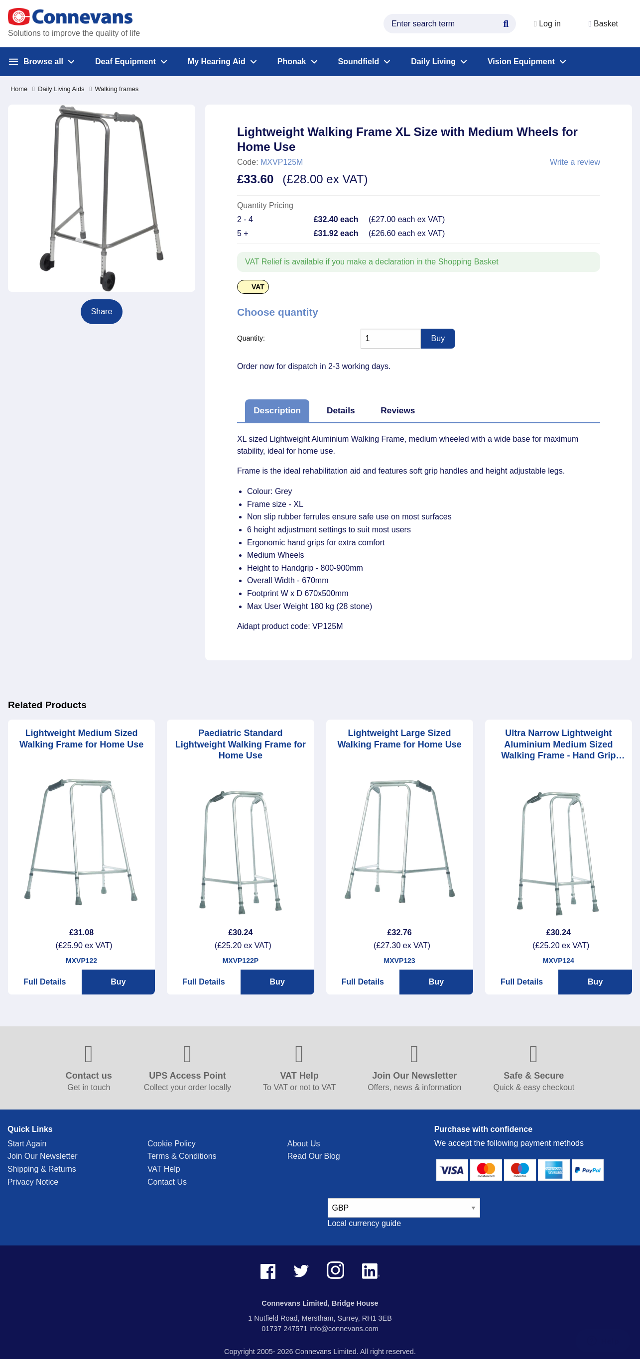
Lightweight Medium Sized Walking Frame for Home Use (81, 738)
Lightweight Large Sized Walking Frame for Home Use (399, 738)
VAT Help (163, 1169)
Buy (118, 982)
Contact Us (167, 1182)
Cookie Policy (171, 1143)
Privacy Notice (32, 1182)
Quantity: (251, 338)
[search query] (450, 23)
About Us (303, 1143)
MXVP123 (399, 961)
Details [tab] (341, 410)
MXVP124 (558, 961)
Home (18, 89)
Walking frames (113, 89)
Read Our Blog (313, 1156)
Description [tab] (277, 410)
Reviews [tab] (398, 410)
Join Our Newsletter (42, 1156)
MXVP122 (81, 961)
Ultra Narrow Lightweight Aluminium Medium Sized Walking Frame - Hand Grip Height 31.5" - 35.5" (558, 744)
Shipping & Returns (41, 1169)
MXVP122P (240, 961)
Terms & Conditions (182, 1156)
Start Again (26, 1143)
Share (102, 311)
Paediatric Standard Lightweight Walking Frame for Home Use (240, 744)
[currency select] (404, 1208)
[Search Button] (506, 22)
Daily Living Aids (58, 89)
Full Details (44, 982)
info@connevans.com (344, 1329)
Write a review (575, 162)
